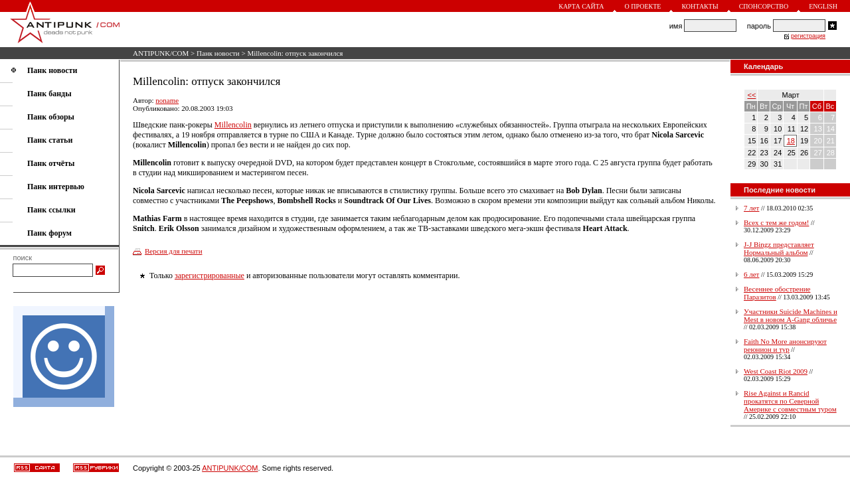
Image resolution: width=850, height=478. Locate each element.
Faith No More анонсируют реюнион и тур (785, 345)
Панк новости (218, 53)
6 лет (751, 274)
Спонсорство (764, 6)
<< (752, 95)
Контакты (699, 6)
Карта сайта (581, 6)
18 (791, 141)
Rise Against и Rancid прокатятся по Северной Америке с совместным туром (790, 401)
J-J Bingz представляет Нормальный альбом (779, 248)
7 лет (751, 208)
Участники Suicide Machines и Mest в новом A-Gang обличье (790, 315)
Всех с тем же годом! (776, 222)
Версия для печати (174, 251)
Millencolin (233, 124)
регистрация (808, 36)
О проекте (643, 6)
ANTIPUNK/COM (161, 53)
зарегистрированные (209, 275)
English (823, 6)
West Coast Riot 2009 (776, 371)
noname (167, 100)
